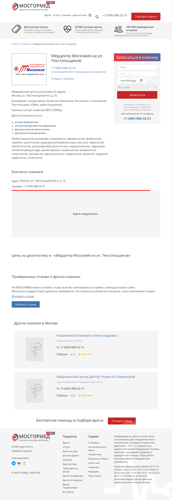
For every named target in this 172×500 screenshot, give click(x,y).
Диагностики (80, 15)
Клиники (67, 459)
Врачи (66, 442)
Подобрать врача (146, 16)
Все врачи (68, 491)
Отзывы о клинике (62, 78)
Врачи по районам (73, 475)
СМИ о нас (94, 462)
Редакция (93, 471)
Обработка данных (22, 450)
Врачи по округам (72, 480)
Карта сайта (94, 475)
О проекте (93, 442)
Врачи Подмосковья (70, 486)
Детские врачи (71, 455)
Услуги (66, 446)
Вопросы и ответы (98, 458)
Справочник (95, 454)
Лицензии (93, 467)
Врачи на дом (70, 451)
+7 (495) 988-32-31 (115, 15)
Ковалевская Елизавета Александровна (87, 335)
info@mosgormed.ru (22, 446)
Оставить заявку (122, 421)
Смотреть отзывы (26, 304)
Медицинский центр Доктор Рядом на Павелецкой (96, 377)
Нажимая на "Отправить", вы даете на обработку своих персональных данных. (137, 107)
